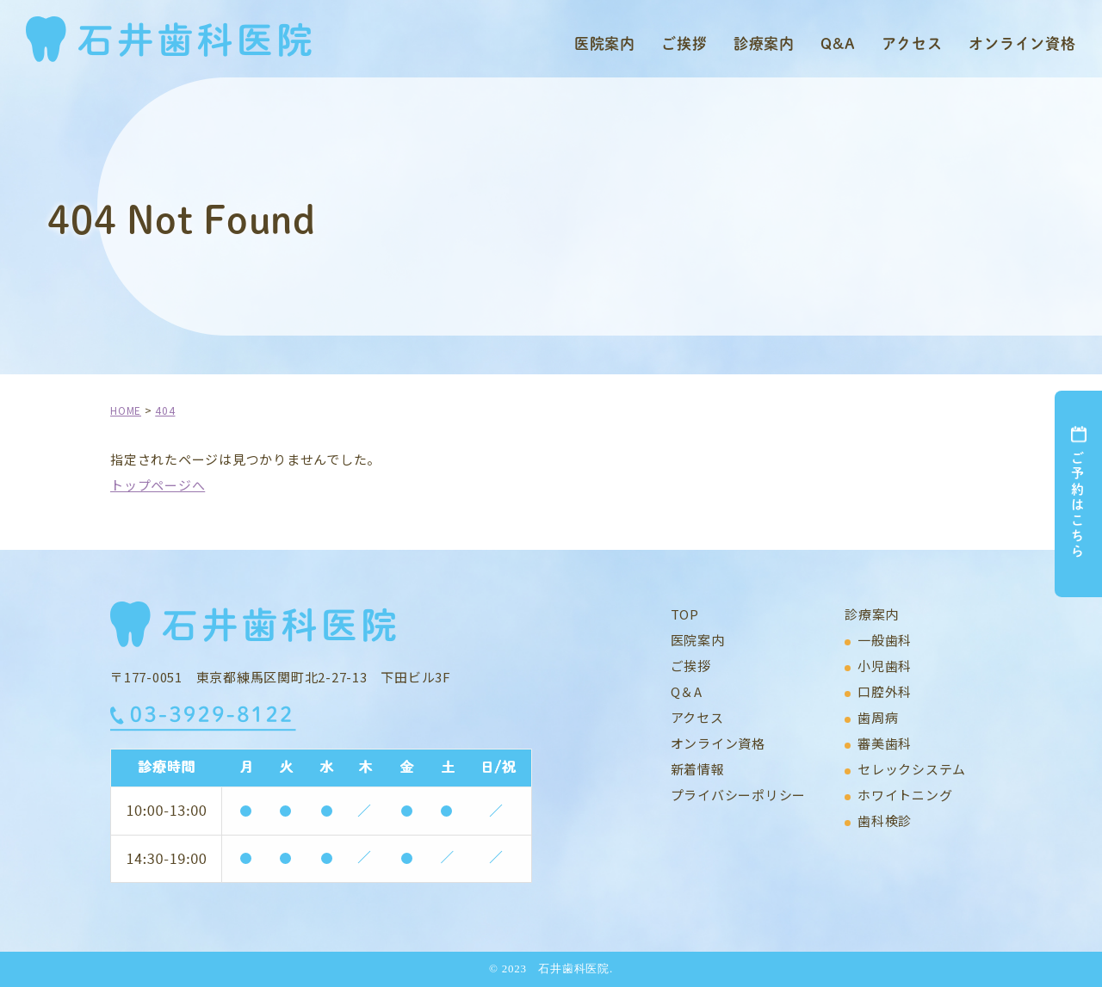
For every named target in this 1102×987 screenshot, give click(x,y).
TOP (685, 614)
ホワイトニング (904, 795)
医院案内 (604, 43)
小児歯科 (884, 666)
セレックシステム (911, 769)
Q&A (838, 43)
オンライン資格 (1022, 43)
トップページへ (157, 485)
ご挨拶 (684, 43)
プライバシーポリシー (739, 795)
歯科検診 (884, 820)
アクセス (912, 43)
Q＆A (687, 691)
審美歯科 (884, 743)
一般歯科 (884, 640)
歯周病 (877, 717)
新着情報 (698, 769)
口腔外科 (884, 691)
